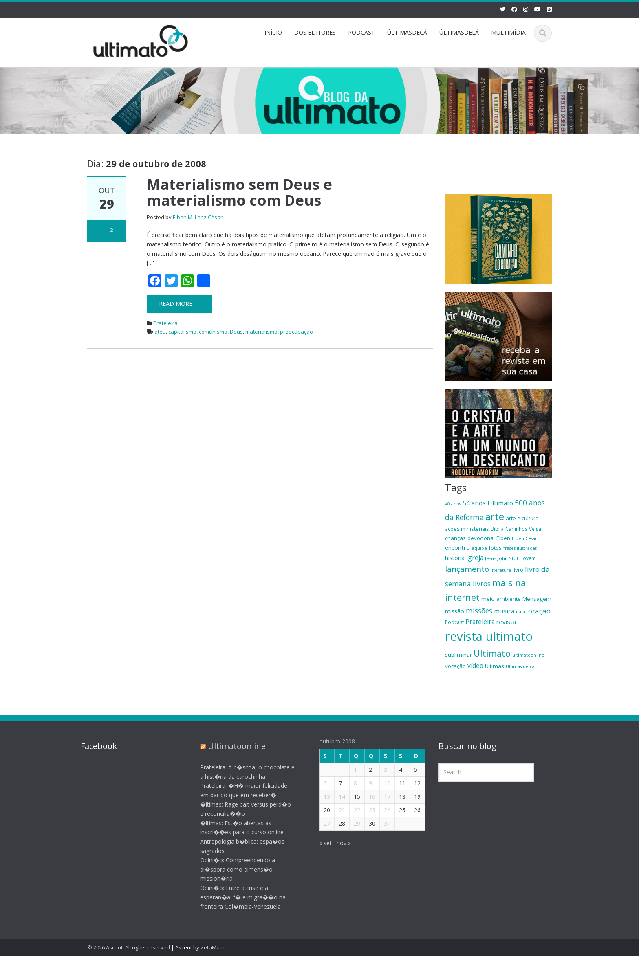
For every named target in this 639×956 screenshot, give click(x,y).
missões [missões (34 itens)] (479, 610)
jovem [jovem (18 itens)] (529, 558)
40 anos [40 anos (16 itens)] (453, 504)
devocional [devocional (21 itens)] (481, 538)
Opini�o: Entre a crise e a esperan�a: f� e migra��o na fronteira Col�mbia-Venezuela (236, 897)
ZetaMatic (213, 947)
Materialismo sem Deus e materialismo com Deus (239, 192)
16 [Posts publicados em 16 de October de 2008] (366, 796)
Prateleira (165, 323)
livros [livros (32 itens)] (482, 583)
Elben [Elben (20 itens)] (503, 538)
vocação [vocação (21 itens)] (455, 666)
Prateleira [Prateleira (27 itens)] (480, 621)
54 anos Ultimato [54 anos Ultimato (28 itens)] (488, 503)
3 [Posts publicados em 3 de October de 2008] (379, 770)
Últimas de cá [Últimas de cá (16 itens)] (520, 666)
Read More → (179, 304)
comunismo (213, 331)
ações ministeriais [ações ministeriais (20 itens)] (467, 528)
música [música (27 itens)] (504, 611)
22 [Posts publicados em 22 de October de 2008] (351, 810)
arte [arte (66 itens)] (494, 516)
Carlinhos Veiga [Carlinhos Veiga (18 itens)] (523, 528)
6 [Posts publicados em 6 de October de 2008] (319, 783)
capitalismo (182, 331)
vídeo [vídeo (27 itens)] (475, 665)
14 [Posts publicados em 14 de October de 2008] (336, 796)
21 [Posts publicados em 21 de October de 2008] (336, 810)
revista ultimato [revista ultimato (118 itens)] (489, 636)
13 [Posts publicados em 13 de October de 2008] (320, 796)
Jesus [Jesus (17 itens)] (490, 558)
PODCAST (361, 32)
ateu (160, 331)
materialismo (261, 331)
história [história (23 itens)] (455, 558)
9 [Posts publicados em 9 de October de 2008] (364, 783)
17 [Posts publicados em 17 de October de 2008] (381, 796)
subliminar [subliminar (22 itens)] (458, 654)
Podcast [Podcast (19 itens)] (454, 622)
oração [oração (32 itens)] (539, 610)
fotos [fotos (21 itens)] (495, 548)
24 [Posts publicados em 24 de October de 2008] (381, 810)
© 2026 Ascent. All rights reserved (128, 947)
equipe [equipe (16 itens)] (479, 548)
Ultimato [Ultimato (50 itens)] (492, 653)
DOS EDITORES (315, 32)
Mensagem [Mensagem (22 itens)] (536, 598)
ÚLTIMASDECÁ (407, 32)
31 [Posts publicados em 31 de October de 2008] (381, 823)
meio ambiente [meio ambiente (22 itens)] (501, 598)
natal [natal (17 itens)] (521, 612)
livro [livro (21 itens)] (518, 570)
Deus (236, 331)
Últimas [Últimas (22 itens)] (494, 666)
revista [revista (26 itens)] (506, 622)
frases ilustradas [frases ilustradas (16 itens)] (520, 548)
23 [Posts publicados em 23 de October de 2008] (366, 810)
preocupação (296, 331)
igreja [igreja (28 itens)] (474, 557)
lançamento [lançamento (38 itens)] (467, 569)
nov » (338, 843)
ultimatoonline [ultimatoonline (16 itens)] (528, 655)
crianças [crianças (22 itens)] (455, 538)
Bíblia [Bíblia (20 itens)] (497, 528)
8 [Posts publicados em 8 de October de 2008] (349, 783)
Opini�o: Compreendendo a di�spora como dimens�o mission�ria (231, 869)
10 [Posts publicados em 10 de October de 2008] (381, 783)
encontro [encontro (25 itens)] (457, 547)
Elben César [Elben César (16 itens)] (524, 538)
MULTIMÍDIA (508, 32)
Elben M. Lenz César (198, 217)
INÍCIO (273, 32)
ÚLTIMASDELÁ (459, 32)
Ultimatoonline (230, 746)
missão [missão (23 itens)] (454, 611)
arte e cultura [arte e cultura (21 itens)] (522, 518)
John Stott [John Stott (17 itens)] (509, 558)
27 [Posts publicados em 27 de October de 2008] (320, 823)
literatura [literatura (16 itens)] (501, 570)
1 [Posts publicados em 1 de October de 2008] (349, 770)
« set (319, 843)
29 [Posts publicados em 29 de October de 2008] (351, 823)
